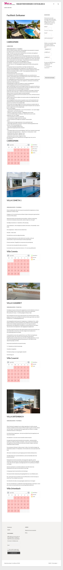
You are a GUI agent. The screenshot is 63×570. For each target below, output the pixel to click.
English (8, 529)
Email (45, 32)
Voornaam (45, 30)
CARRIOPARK (12, 42)
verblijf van (47, 52)
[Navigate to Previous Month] (8, 145)
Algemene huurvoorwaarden (30, 530)
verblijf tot (47, 57)
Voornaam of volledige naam (12, 540)
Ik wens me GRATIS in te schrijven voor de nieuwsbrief (49, 63)
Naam (46, 26)
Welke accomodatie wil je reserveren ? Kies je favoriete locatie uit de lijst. (50, 45)
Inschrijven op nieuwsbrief (48, 67)
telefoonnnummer (48, 38)
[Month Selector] (18, 145)
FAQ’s (26, 532)
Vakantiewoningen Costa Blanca (30, 4)
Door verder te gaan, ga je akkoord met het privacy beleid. (13, 550)
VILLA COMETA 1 (14, 200)
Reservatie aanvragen (49, 77)
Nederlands (9, 527)
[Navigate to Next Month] (28, 145)
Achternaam (50, 30)
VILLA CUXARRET (14, 303)
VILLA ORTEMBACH (15, 416)
